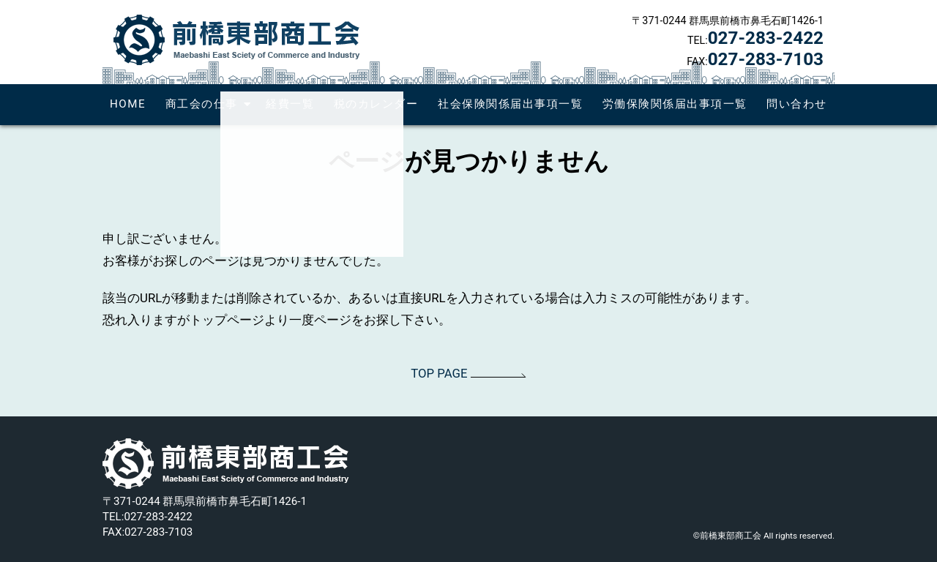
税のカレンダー (376, 103)
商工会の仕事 (201, 103)
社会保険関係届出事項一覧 (510, 103)
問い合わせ (796, 103)
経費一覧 (290, 103)
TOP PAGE (468, 373)
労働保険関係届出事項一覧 (674, 103)
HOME (128, 103)
